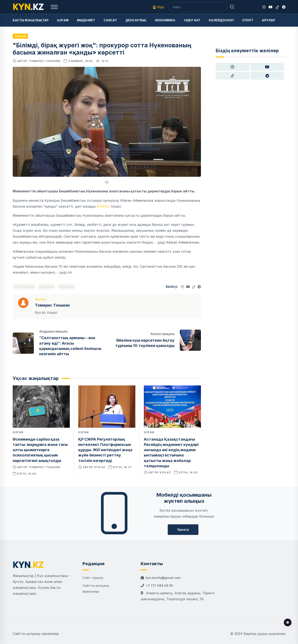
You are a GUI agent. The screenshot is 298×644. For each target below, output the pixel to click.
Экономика (165, 20)
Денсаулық (135, 20)
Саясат (110, 20)
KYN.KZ (103, 206)
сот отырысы (24, 287)
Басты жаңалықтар (31, 20)
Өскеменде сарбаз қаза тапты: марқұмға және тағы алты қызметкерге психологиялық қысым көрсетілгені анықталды (40, 450)
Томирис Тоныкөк (45, 61)
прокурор (46, 287)
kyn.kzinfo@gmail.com (163, 578)
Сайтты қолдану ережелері (36, 634)
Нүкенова (66, 287)
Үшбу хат (192, 20)
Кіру (158, 7)
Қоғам (63, 20)
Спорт (247, 20)
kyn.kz (99, 467)
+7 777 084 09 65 (159, 586)
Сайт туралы (92, 578)
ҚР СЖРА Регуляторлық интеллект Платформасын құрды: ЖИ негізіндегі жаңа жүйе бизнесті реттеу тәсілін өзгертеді (105, 450)
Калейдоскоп (221, 20)
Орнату (183, 529)
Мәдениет (86, 20)
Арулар (268, 20)
